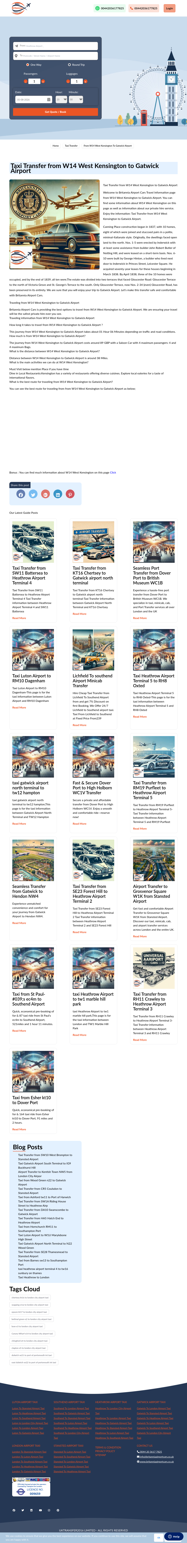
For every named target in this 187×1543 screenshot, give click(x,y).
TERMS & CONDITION (108, 1447)
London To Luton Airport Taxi (27, 1456)
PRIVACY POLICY (105, 1451)
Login (169, 8)
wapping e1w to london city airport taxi (30, 1304)
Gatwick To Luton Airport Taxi (153, 1423)
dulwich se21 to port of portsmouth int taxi (32, 1355)
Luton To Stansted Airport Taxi (28, 1408)
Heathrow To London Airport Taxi (113, 1418)
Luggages (72, 73)
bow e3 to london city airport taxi (27, 1326)
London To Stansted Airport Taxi (29, 1451)
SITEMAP (100, 1455)
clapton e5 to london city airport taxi (28, 1348)
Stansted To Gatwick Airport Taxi (71, 1466)
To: (21, 55)
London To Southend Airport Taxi (29, 1461)
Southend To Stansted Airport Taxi (72, 1418)
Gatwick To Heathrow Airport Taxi (155, 1418)
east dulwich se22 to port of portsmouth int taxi (34, 1362)
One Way (35, 64)
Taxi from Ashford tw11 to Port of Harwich (44, 1197)
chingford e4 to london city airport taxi (29, 1340)
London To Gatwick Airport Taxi (29, 1471)
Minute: (76, 96)
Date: (18, 92)
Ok (158, 1537)
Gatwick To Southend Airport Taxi (155, 1427)
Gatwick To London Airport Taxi (154, 1408)
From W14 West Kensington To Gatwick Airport (108, 145)
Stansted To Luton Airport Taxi (70, 1451)
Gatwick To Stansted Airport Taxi (154, 1413)
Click (113, 472)
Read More (19, 618)
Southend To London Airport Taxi (71, 1408)
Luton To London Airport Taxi (27, 1427)
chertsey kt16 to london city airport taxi (30, 1297)
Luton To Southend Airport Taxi (29, 1418)
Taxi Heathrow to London (33, 1277)
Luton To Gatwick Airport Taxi (28, 1432)
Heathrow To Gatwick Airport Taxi (113, 1423)
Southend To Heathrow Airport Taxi (73, 1427)
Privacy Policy (173, 1538)
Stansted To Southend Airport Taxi (72, 1456)
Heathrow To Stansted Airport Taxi (113, 1427)
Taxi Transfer (71, 145)
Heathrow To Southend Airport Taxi (114, 1437)
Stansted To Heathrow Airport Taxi (72, 1471)
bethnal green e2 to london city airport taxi (31, 1319)
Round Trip (78, 64)
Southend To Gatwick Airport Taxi (72, 1413)
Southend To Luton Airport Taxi (70, 1423)
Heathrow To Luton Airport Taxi (112, 1432)
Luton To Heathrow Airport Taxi (29, 1413)
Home (56, 145)
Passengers (31, 73)
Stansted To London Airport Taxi (71, 1461)
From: (23, 45)
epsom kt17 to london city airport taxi (29, 1312)
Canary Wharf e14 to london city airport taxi (32, 1333)
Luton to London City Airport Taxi (30, 1423)
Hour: (61, 96)
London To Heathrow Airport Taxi (30, 1466)
